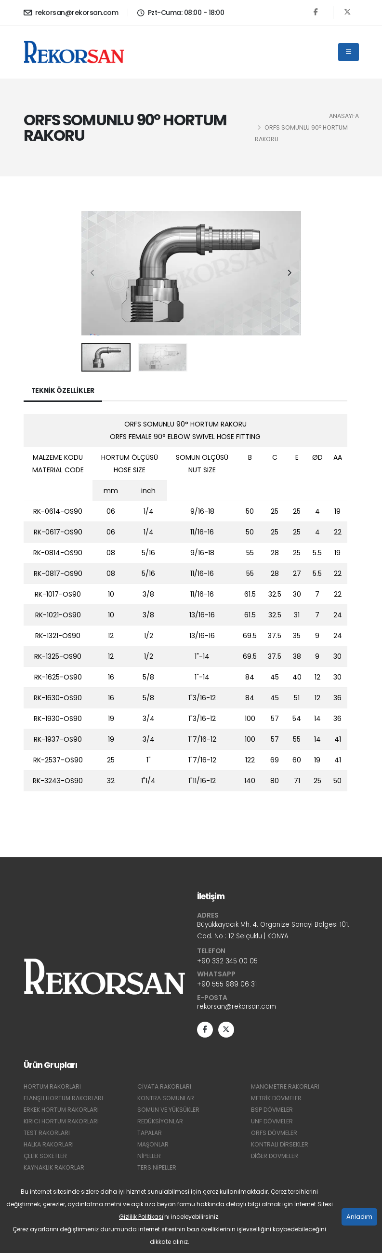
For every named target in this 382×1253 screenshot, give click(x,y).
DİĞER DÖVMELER (276, 1157)
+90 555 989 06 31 (227, 985)
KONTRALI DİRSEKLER (280, 1146)
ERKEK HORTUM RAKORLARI (62, 1111)
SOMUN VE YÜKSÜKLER (169, 1111)
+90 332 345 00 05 (228, 962)
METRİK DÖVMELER (277, 1099)
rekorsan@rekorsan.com (71, 12)
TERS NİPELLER (156, 1169)
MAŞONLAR (153, 1146)
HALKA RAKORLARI (49, 1146)
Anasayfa (344, 116)
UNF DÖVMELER (273, 1123)
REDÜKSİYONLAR (160, 1123)
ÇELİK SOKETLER (46, 1157)
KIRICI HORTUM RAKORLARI (62, 1123)
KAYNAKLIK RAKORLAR (54, 1169)
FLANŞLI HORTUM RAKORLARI (64, 1099)
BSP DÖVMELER (273, 1111)
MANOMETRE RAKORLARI (286, 1088)
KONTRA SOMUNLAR (166, 1099)
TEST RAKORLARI (47, 1134)
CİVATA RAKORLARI (164, 1088)
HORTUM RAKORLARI (53, 1088)
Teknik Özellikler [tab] (63, 391)
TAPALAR (149, 1134)
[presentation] (93, 273)
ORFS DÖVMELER (275, 1134)
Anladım (359, 1216)
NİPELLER (149, 1157)
